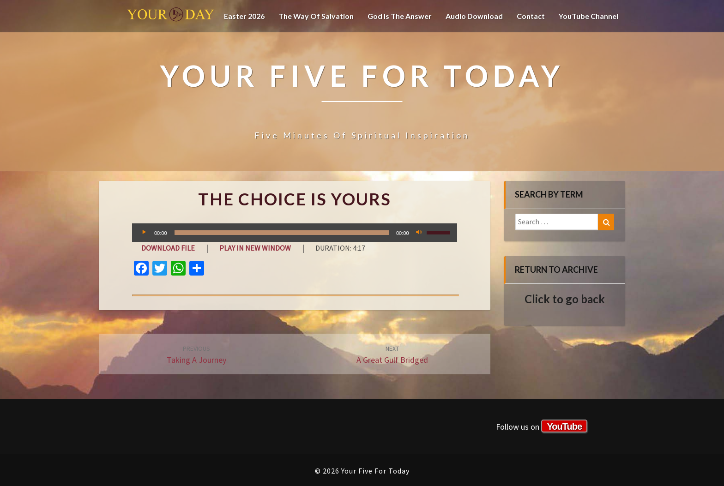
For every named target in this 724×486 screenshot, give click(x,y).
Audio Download (474, 16)
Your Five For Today (171, 16)
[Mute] (419, 232)
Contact (531, 16)
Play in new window (255, 247)
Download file (168, 247)
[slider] (282, 232)
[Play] (144, 232)
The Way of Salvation (316, 16)
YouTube (564, 426)
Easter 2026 (244, 16)
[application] (294, 232)
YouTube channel (588, 16)
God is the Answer (400, 16)
